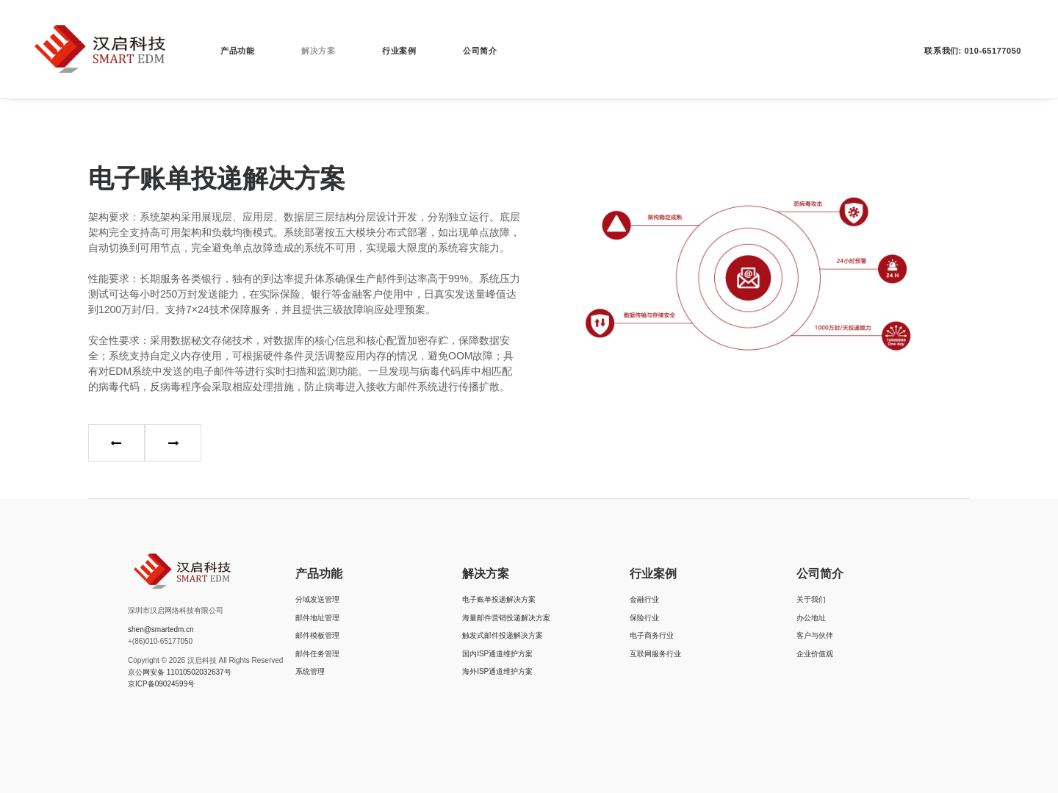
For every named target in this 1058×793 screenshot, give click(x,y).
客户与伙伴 (814, 635)
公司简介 (480, 50)
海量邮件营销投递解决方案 (506, 618)
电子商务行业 (652, 635)
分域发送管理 (317, 599)
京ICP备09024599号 (161, 684)
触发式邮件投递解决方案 (502, 635)
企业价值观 (814, 654)
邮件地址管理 (317, 618)
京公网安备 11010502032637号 (179, 672)
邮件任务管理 (317, 654)
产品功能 (237, 50)
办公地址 (811, 618)
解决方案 (318, 50)
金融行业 (644, 599)
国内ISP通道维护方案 (497, 654)
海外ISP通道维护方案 (497, 671)
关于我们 (811, 599)
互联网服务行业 (655, 654)
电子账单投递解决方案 (499, 599)
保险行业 (644, 618)
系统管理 (310, 671)
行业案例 (399, 50)
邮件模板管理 (317, 635)
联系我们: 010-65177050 (972, 50)
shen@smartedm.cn (161, 629)
